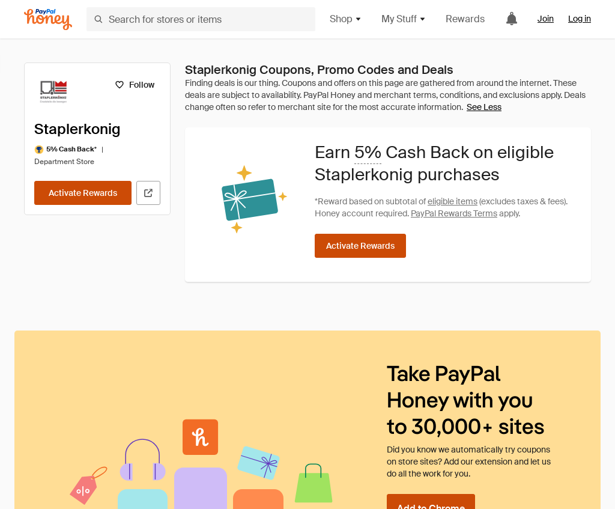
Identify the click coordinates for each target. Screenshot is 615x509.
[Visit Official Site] (148, 193)
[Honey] (48, 19)
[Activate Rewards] (83, 193)
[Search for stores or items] (200, 19)
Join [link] (546, 18)
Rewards (465, 19)
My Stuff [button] (403, 19)
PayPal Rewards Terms (454, 213)
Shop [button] (346, 19)
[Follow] (134, 85)
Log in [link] (579, 18)
